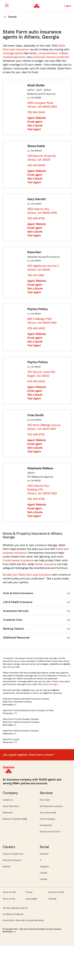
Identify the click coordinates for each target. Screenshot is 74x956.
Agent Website (36, 117)
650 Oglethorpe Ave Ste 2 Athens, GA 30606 (43, 267)
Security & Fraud (56, 892)
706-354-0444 (36, 112)
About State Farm (11, 806)
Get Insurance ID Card (50, 831)
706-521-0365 (35, 275)
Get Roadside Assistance (51, 806)
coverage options (13, 53)
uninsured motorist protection (50, 57)
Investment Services (15, 610)
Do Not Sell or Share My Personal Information (23, 920)
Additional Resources (16, 637)
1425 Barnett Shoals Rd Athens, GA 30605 (41, 158)
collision (63, 53)
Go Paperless (46, 825)
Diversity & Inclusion (12, 860)
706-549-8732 (35, 218)
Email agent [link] (34, 121)
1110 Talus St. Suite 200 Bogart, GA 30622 (41, 374)
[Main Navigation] (7, 5)
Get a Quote (34, 125)
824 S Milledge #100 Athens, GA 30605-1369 (42, 321)
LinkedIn (43, 873)
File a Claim (45, 800)
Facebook (44, 854)
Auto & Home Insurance (18, 593)
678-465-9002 (36, 328)
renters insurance (45, 564)
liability (33, 53)
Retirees (6, 866)
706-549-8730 (36, 499)
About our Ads (9, 892)
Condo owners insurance (18, 560)
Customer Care (12, 619)
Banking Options (13, 628)
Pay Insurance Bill (48, 812)
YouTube (43, 879)
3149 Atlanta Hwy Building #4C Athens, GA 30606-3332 (42, 489)
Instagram (44, 866)
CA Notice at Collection (13, 914)
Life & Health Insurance (17, 602)
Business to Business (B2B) (15, 819)
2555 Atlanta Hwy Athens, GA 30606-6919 (42, 211)
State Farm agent (51, 684)
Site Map (52, 899)
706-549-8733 (35, 434)
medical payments (14, 57)
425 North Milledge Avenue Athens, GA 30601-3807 (43, 427)
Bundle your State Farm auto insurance (27, 574)
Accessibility (31, 899)
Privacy (29, 892)
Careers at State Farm (13, 854)
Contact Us (8, 800)
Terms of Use (9, 899)
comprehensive (48, 53)
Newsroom (8, 812)
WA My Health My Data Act (15, 908)
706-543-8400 (36, 165)
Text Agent (34, 129)
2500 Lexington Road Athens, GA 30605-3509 (42, 104)
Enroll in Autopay (47, 819)
